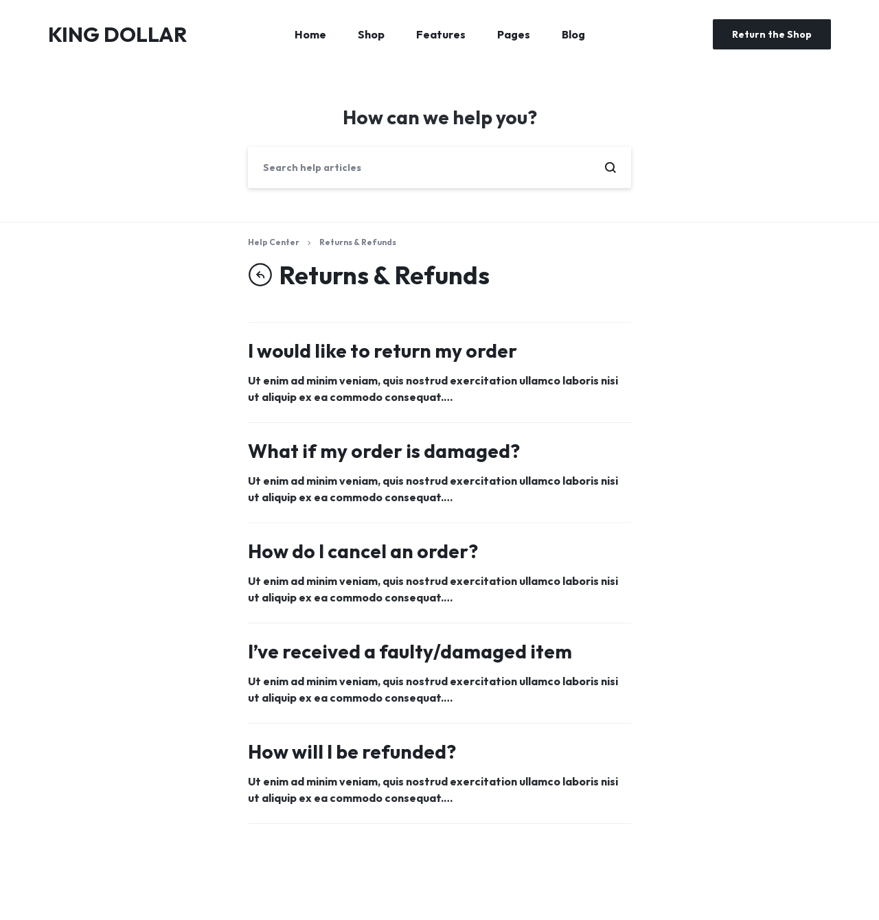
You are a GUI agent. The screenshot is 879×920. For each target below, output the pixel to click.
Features (441, 34)
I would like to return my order (382, 350)
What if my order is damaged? (384, 451)
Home (310, 34)
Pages (513, 34)
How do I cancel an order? (363, 551)
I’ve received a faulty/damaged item (410, 651)
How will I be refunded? (352, 751)
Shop (371, 34)
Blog (573, 34)
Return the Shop (772, 34)
